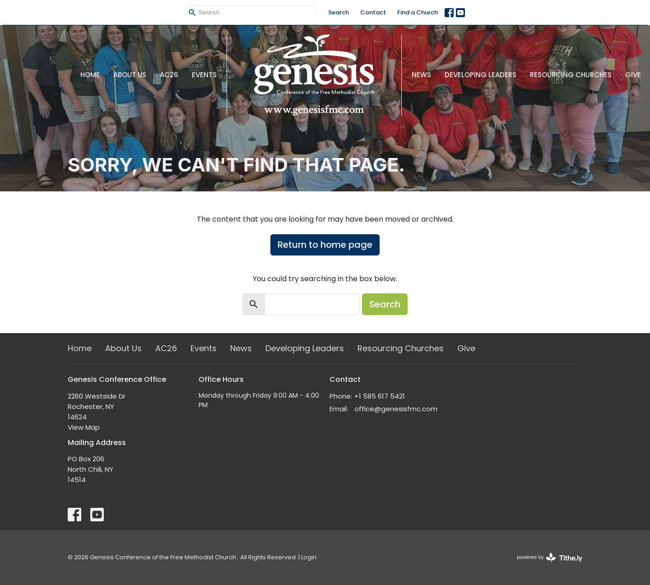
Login (308, 557)
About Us (129, 74)
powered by (549, 557)
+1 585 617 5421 (379, 396)
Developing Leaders (480, 74)
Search (338, 12)
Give (633, 74)
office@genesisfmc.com (395, 408)
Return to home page (325, 244)
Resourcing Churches (571, 74)
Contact (373, 12)
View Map (84, 427)
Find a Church (417, 12)
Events (204, 74)
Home (90, 74)
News (421, 74)
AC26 (169, 74)
